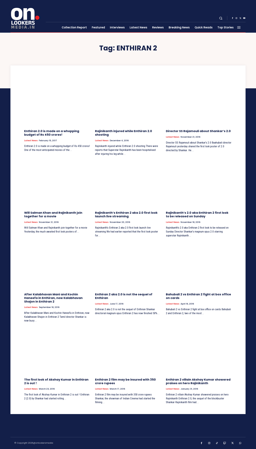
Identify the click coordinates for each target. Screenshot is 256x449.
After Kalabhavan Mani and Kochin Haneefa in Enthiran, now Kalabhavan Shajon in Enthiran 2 (53, 297)
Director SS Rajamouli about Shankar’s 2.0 (198, 131)
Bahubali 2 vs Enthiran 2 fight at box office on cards (198, 296)
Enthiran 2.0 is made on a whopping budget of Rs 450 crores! (51, 133)
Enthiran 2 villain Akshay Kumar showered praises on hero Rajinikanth (198, 381)
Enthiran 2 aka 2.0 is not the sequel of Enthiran (123, 296)
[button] (221, 18)
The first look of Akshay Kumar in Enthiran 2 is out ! (56, 381)
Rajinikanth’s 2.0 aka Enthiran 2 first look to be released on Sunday (197, 214)
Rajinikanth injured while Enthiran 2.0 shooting (123, 133)
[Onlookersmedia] (26, 16)
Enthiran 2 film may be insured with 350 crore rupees (125, 381)
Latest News (31, 140)
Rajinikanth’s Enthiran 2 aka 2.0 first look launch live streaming (126, 214)
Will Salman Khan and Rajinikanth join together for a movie (53, 214)
